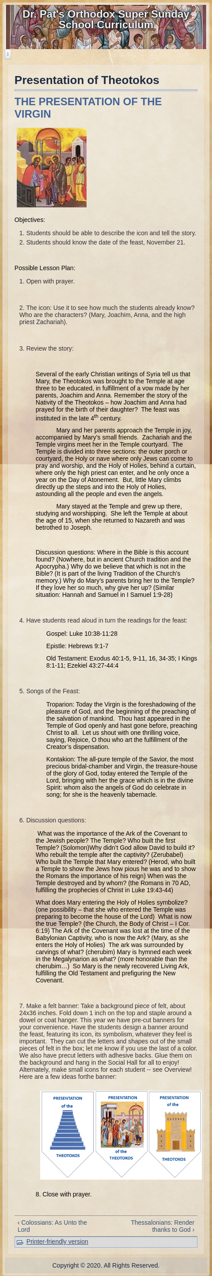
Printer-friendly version (57, 1241)
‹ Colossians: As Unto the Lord (52, 1226)
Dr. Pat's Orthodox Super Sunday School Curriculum (106, 19)
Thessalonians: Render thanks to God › (162, 1226)
